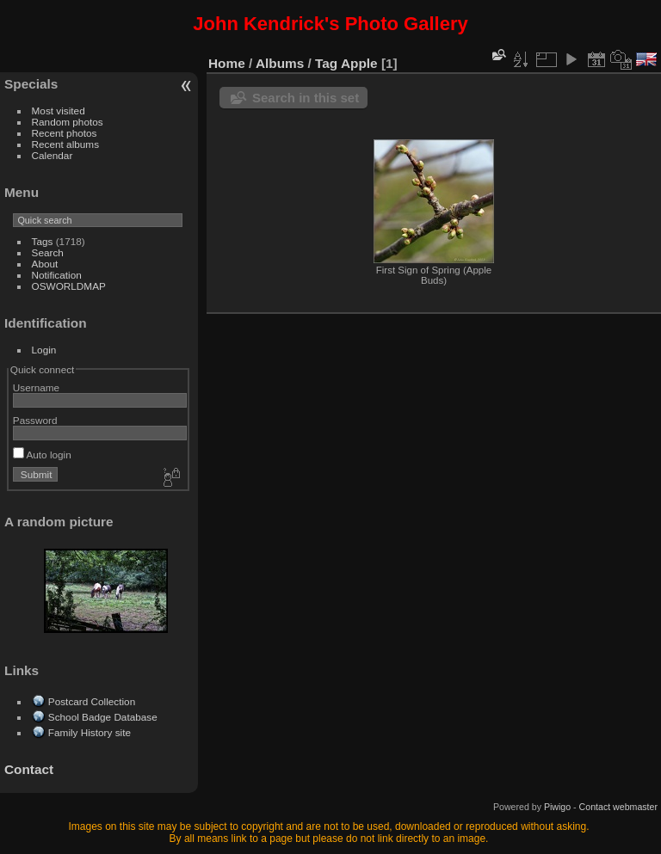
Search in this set (305, 97)
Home (226, 63)
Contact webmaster (618, 807)
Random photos (67, 121)
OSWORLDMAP (69, 286)
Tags (42, 241)
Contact (28, 769)
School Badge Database (103, 716)
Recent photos (64, 132)
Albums (280, 63)
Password (35, 420)
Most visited (58, 110)
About (45, 263)
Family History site (89, 732)
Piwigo (557, 807)
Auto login (42, 454)
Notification (57, 274)
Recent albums (65, 144)
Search (48, 252)
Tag (326, 63)
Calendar (52, 155)
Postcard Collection (91, 701)
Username (36, 387)
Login (44, 349)
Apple (359, 63)
